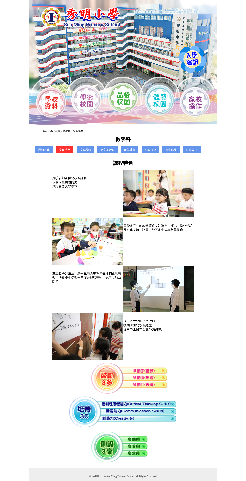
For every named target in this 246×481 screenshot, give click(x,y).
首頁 (45, 131)
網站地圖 (94, 476)
